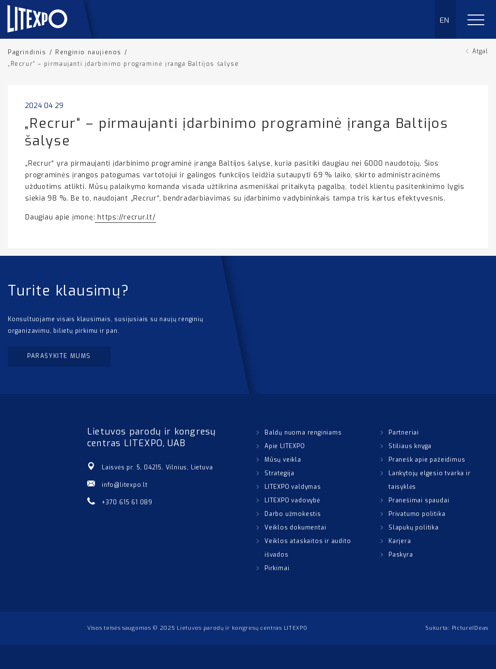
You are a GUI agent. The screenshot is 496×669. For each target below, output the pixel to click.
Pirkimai (276, 568)
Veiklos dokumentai (295, 527)
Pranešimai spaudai (418, 500)
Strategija (279, 473)
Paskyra (400, 555)
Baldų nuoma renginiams (303, 432)
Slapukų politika (413, 527)
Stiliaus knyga (410, 446)
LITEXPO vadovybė (292, 500)
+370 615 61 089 (127, 502)
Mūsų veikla (282, 460)
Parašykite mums (59, 356)
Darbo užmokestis (292, 514)
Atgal (480, 51)
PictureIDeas (470, 628)
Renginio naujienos (88, 52)
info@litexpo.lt (125, 485)
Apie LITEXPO (284, 446)
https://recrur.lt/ (125, 217)
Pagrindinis (27, 52)
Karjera (399, 541)
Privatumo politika (416, 514)
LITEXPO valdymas (292, 487)
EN (445, 20)
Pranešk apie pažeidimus (426, 460)
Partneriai (403, 432)
